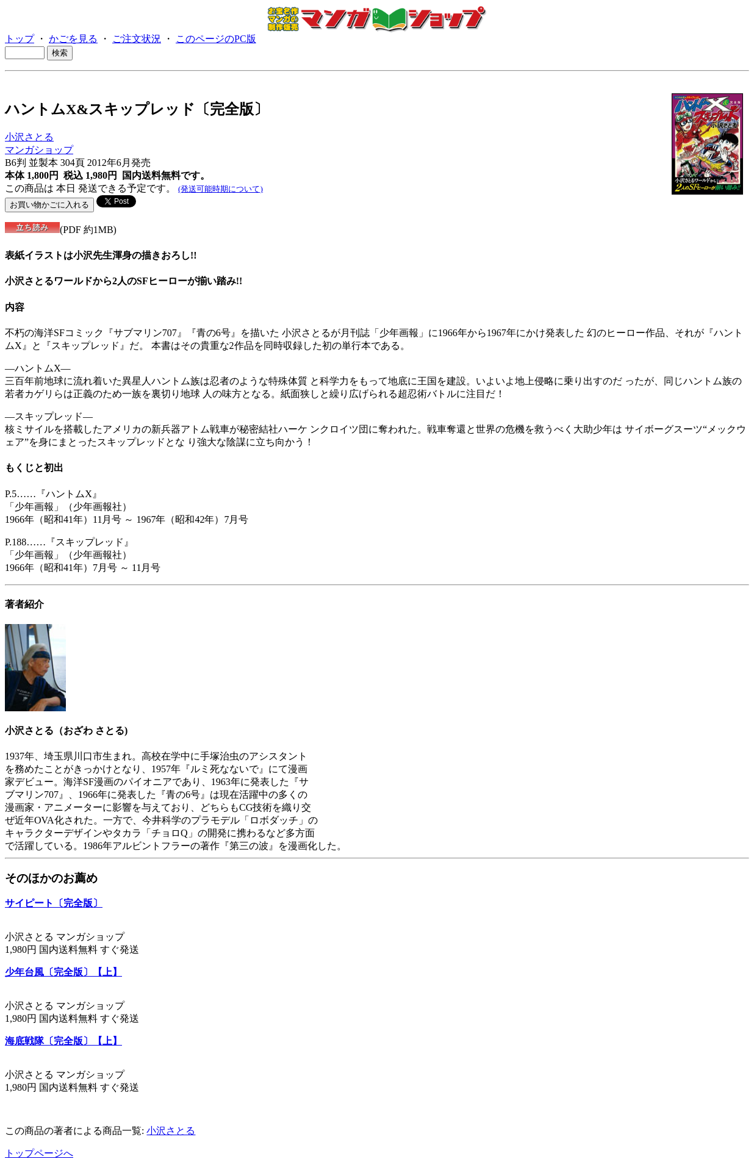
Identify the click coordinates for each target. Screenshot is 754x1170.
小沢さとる (29, 137)
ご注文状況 (136, 39)
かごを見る (73, 39)
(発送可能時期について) (220, 188)
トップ (19, 39)
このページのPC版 (216, 39)
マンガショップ (39, 150)
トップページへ (39, 1153)
